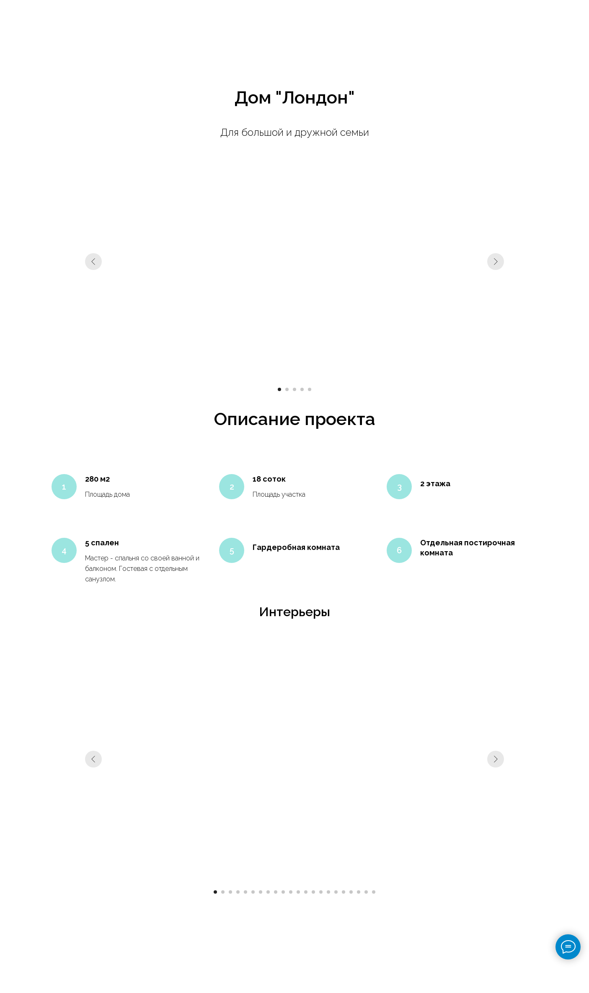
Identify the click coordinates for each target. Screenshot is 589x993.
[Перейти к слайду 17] (336, 892)
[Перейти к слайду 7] (260, 892)
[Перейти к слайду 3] (294, 389)
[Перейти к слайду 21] (366, 892)
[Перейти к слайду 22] (373, 892)
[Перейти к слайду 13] (305, 892)
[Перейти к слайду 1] (279, 389)
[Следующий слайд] (495, 261)
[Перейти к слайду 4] (302, 389)
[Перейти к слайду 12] (298, 892)
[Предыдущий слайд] (93, 261)
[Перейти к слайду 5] (309, 389)
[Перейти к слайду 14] (313, 892)
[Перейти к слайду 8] (268, 892)
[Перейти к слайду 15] (321, 892)
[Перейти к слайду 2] (287, 389)
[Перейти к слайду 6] (253, 892)
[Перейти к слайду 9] (275, 892)
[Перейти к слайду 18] (343, 892)
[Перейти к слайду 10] (283, 892)
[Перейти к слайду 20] (358, 892)
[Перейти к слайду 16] (328, 892)
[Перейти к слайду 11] (290, 892)
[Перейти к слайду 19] (351, 892)
